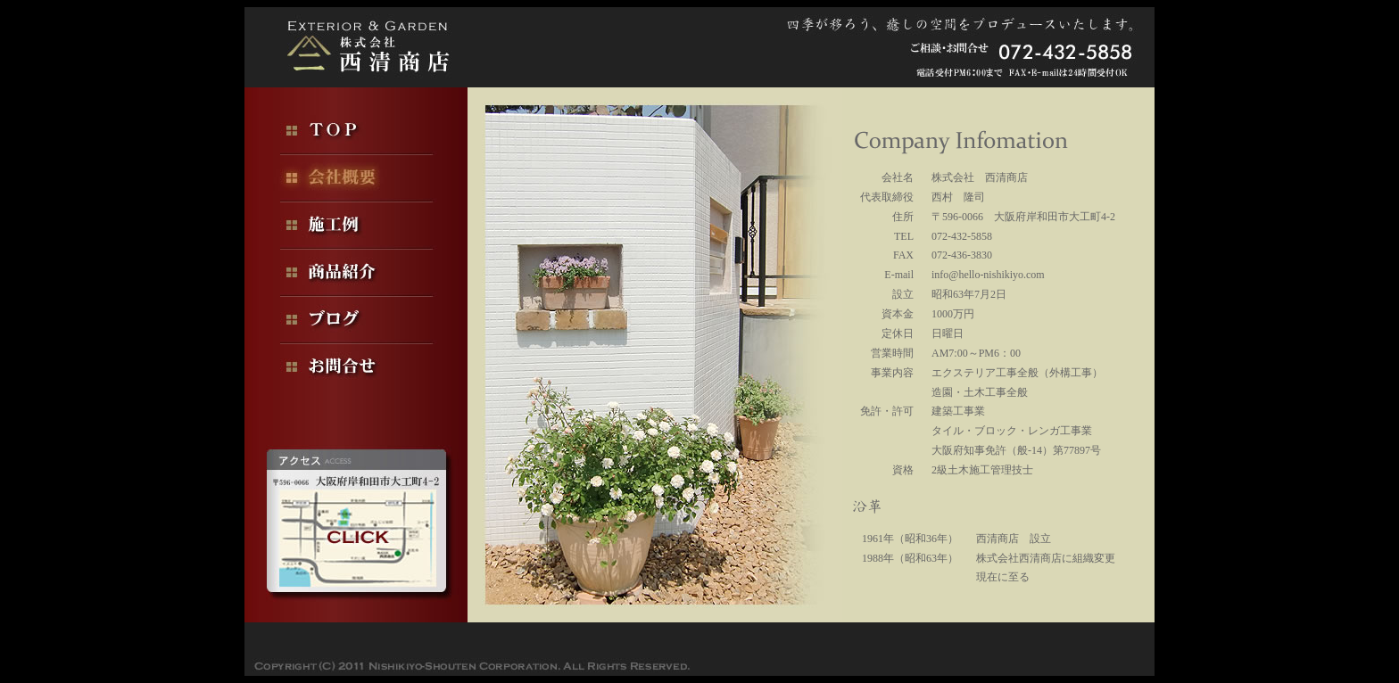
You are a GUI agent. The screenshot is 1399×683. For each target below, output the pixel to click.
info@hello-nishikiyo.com (988, 274)
